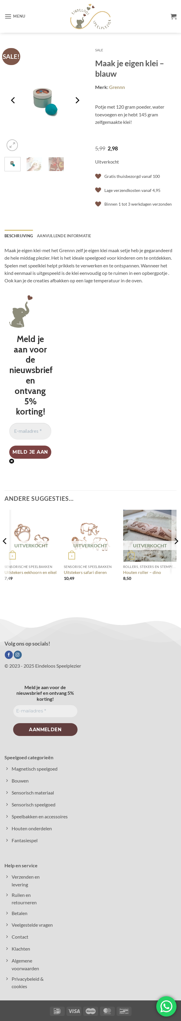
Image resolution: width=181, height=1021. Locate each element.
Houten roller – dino (142, 572)
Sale (99, 50)
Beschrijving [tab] (18, 235)
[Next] (77, 100)
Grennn (117, 87)
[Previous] (13, 100)
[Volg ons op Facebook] (9, 655)
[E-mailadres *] (30, 431)
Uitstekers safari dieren (85, 572)
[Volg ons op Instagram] (18, 655)
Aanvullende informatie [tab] (64, 235)
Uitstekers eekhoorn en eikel (30, 572)
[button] (14, 16)
